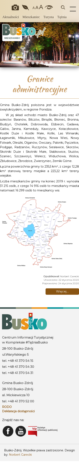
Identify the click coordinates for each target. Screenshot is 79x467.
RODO (7, 407)
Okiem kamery (16, 7)
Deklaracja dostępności (18, 411)
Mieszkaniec (31, 17)
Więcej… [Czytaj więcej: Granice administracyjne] (62, 291)
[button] (4, 44)
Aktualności (10, 17)
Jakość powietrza (26, 7)
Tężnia (62, 17)
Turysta (48, 17)
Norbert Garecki (20, 455)
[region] (39, 44)
